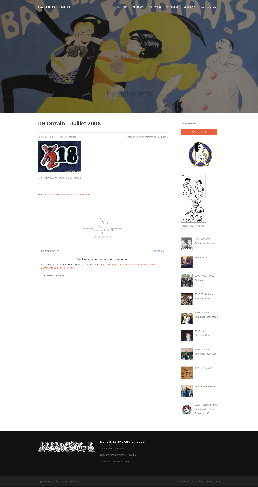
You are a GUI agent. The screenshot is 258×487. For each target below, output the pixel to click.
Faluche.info (54, 7)
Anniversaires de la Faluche (153, 137)
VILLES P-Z (189, 7)
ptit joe (73, 137)
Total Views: (107, 448)
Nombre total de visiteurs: (114, 455)
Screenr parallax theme (191, 481)
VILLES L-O (172, 7)
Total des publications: (112, 461)
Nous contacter (209, 7)
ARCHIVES (138, 7)
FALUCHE (122, 7)
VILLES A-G (155, 7)
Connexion (156, 251)
